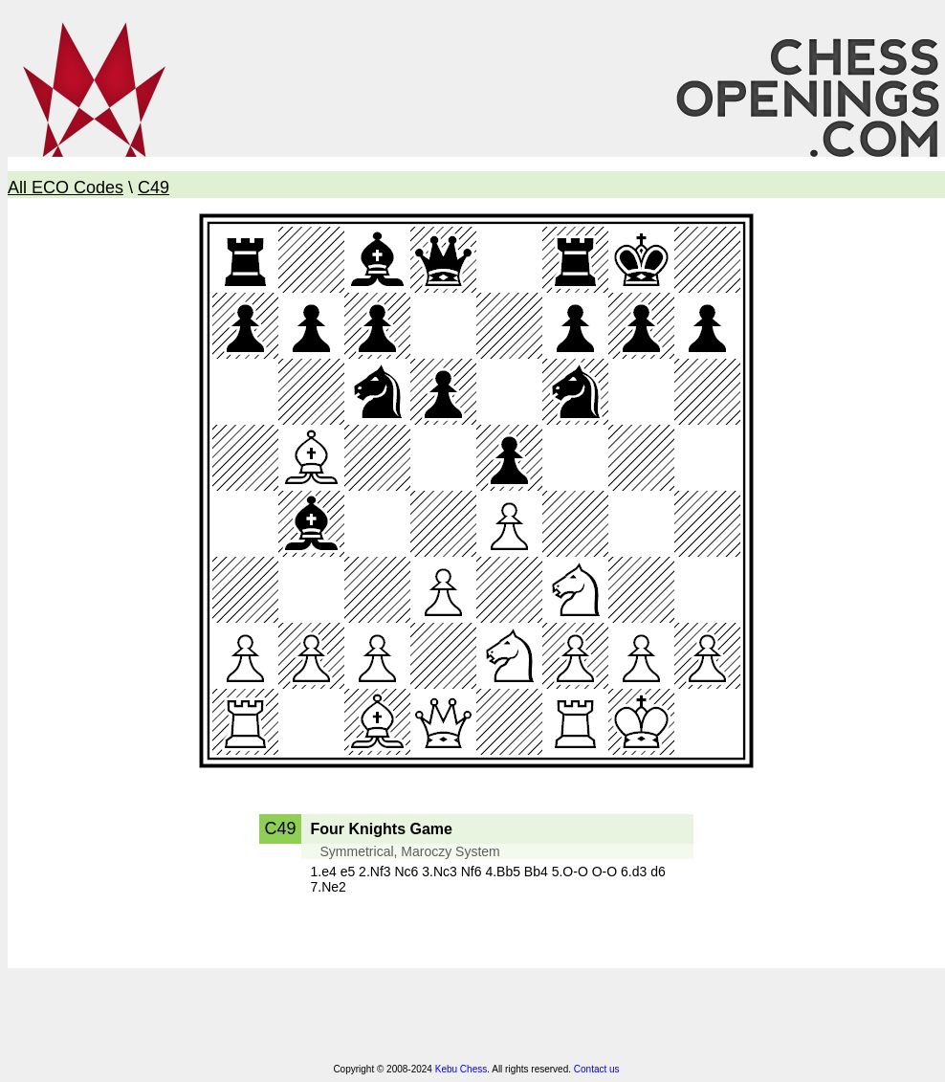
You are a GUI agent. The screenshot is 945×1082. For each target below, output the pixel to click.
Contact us (597, 1069)
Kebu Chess (461, 1069)
